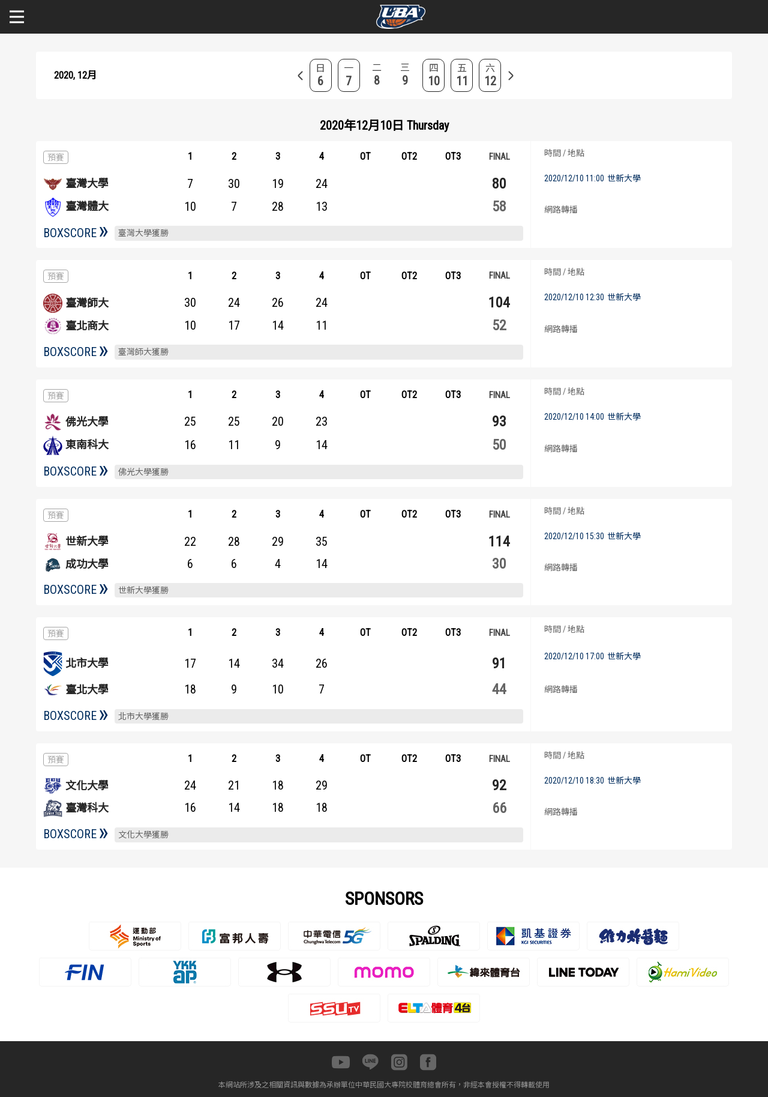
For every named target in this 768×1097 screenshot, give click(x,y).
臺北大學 (87, 689)
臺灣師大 (87, 303)
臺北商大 (87, 325)
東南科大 (87, 444)
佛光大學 (87, 422)
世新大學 (87, 541)
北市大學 (87, 663)
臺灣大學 (87, 183)
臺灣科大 (87, 808)
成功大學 (87, 564)
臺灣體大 (87, 206)
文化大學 (87, 785)
